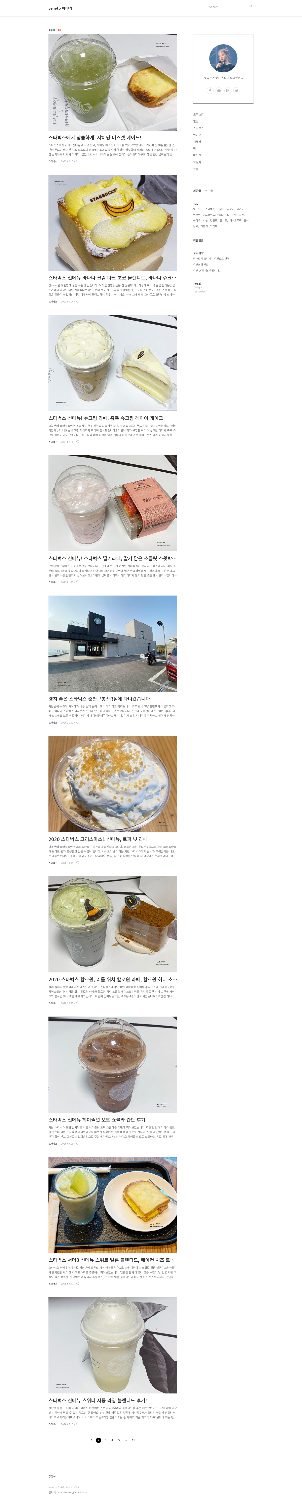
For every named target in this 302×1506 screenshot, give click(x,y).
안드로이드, (209, 215)
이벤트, (197, 215)
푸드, (227, 215)
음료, (196, 226)
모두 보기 (198, 114)
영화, (220, 215)
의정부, (214, 226)
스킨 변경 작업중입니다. (206, 270)
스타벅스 (52, 161)
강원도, (214, 220)
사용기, (231, 209)
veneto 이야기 (60, 8)
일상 (195, 121)
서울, (206, 220)
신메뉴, (221, 209)
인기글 (209, 191)
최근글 (197, 191)
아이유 (197, 135)
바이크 (197, 155)
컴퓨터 (197, 142)
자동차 (197, 162)
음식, (247, 220)
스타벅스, (210, 209)
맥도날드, (198, 209)
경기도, (241, 209)
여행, (234, 215)
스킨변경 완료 (201, 264)
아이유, (197, 220)
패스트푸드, (235, 220)
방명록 (52, 1476)
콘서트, (224, 220)
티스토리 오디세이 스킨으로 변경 (211, 258)
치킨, (242, 215)
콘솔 (195, 169)
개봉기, (204, 226)
